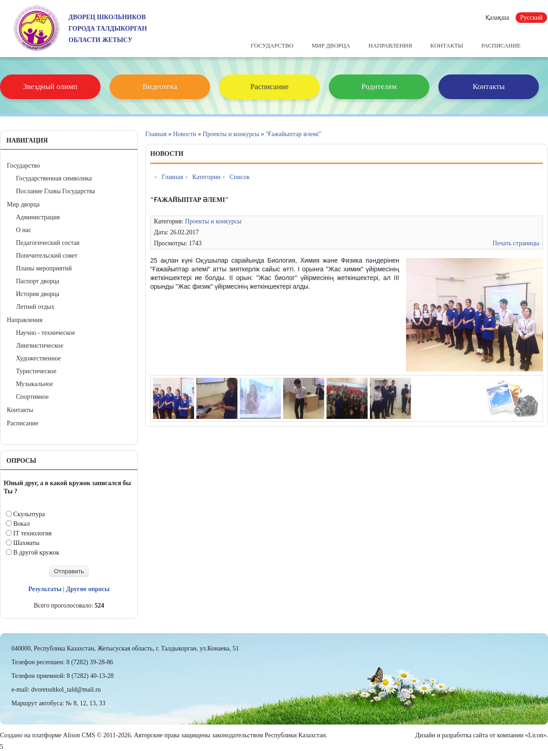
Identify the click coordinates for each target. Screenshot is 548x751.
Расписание (501, 45)
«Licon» (536, 735)
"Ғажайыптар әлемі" (293, 134)
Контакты (446, 45)
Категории (206, 177)
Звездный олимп (50, 86)
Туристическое (36, 371)
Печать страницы (516, 243)
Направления (390, 45)
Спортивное (32, 396)
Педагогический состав (47, 242)
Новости (184, 134)
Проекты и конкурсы (231, 134)
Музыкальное (34, 384)
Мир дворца (330, 45)
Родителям (379, 86)
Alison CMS (79, 735)
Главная (156, 134)
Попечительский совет (46, 255)
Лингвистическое (39, 345)
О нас (24, 230)
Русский (531, 17)
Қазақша (497, 17)
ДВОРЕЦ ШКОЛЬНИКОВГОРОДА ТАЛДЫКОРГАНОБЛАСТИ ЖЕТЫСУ (107, 28)
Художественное (38, 358)
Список (240, 177)
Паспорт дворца (37, 281)
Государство (272, 45)
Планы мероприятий (44, 268)
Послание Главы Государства (55, 191)
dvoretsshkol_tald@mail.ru (65, 689)
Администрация (38, 217)
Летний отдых (35, 306)
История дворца (37, 294)
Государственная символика (54, 178)
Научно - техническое (45, 332)
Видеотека (159, 86)
